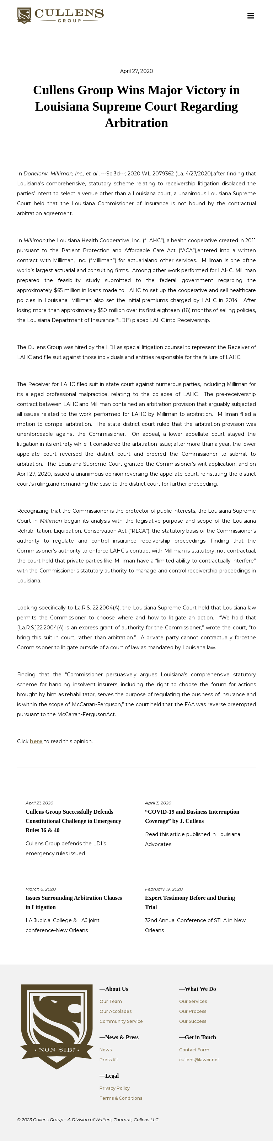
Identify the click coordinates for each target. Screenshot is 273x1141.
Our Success (192, 1021)
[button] (250, 16)
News (106, 1049)
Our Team (111, 1001)
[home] (60, 16)
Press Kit (109, 1059)
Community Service (121, 1021)
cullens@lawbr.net (199, 1059)
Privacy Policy (115, 1088)
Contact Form (194, 1049)
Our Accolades (116, 1011)
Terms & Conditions (121, 1098)
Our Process (192, 1011)
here (36, 741)
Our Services (193, 1001)
